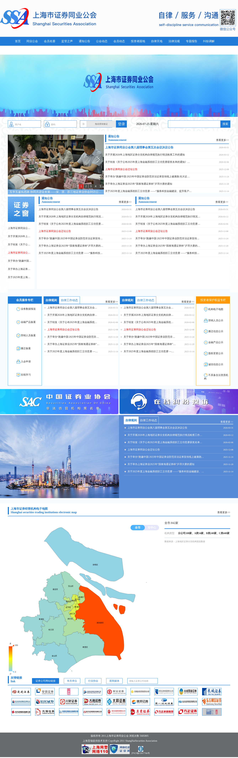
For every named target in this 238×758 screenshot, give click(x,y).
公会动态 (101, 41)
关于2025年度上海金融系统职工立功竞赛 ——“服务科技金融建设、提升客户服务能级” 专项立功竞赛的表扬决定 (148, 191)
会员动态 (119, 41)
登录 (121, 124)
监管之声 (67, 41)
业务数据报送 (28, 309)
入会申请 (26, 361)
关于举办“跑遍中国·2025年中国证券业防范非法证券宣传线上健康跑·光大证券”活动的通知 (148, 176)
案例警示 (20, 50)
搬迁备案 (26, 348)
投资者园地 (138, 41)
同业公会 (32, 41)
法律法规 (174, 41)
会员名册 (49, 41)
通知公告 (84, 41)
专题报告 (191, 41)
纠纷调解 (209, 41)
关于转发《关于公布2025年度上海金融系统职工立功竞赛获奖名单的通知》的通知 (148, 162)
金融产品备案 (28, 322)
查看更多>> (222, 140)
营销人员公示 (215, 320)
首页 (18, 41)
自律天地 (156, 41)
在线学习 (26, 374)
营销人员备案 (28, 335)
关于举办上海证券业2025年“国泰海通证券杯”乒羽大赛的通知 (138, 184)
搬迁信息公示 (215, 331)
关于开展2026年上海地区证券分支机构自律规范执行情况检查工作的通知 (145, 154)
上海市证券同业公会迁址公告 (121, 169)
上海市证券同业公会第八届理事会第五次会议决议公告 (139, 147)
